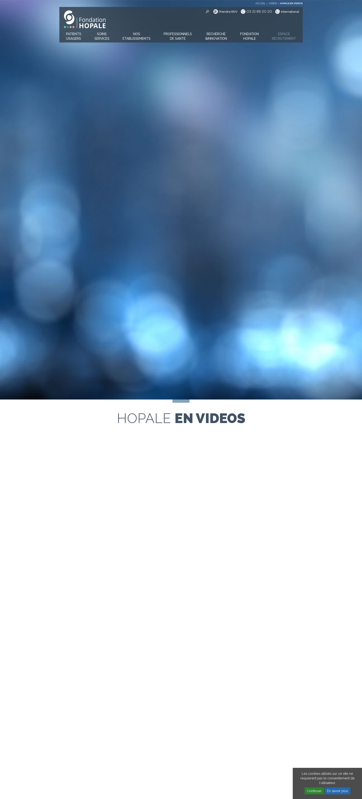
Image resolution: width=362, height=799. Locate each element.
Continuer (314, 791)
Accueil (260, 3)
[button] (73, 36)
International (290, 11)
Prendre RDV (228, 11)
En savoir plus (337, 791)
